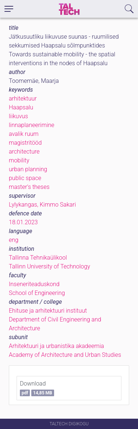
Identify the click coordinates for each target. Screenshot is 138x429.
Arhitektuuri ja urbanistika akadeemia (56, 345)
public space (25, 178)
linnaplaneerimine (31, 125)
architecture (24, 151)
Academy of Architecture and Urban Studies (65, 354)
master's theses (29, 186)
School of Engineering (37, 292)
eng (13, 239)
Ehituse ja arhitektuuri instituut (48, 310)
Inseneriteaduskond (34, 284)
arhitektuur (23, 98)
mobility (19, 160)
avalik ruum (24, 133)
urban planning (28, 169)
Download (37, 388)
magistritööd (25, 142)
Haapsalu (21, 107)
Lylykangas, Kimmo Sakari (42, 204)
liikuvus (18, 116)
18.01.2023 (23, 222)
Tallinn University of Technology (49, 266)
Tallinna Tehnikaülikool (38, 257)
